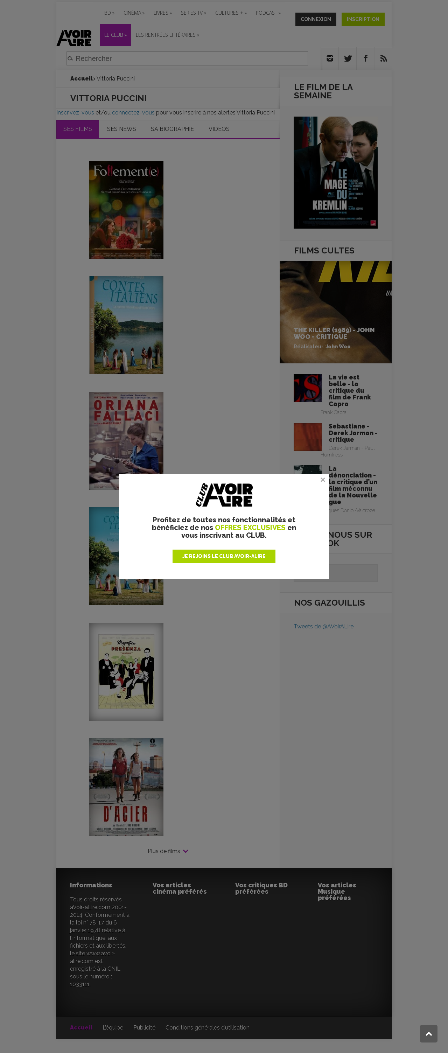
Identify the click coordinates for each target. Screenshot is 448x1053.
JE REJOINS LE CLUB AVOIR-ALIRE (224, 556)
